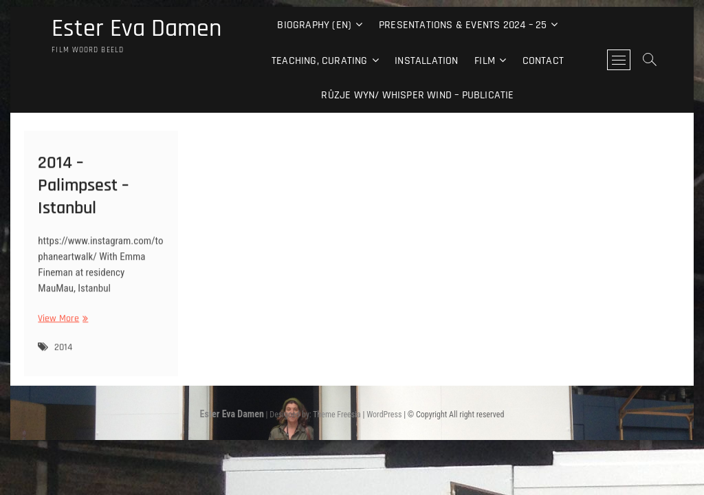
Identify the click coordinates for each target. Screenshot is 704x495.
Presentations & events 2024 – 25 (463, 25)
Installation (426, 61)
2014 (63, 353)
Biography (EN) (314, 25)
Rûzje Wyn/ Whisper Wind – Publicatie (417, 95)
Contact (543, 61)
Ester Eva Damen (136, 29)
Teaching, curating (320, 61)
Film (484, 61)
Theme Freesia (336, 414)
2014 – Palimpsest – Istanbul (83, 191)
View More (61, 324)
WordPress (384, 414)
